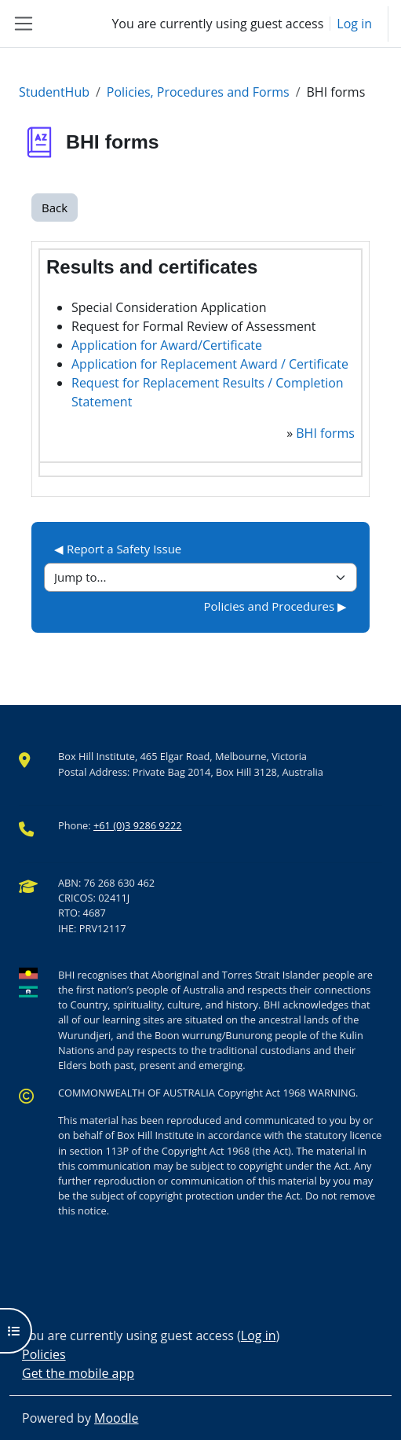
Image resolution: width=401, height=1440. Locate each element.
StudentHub (54, 92)
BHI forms (325, 433)
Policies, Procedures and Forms (198, 92)
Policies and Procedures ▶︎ (275, 606)
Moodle (116, 1418)
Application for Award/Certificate (166, 345)
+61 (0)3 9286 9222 (137, 825)
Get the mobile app (78, 1373)
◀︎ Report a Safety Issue (117, 549)
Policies (44, 1354)
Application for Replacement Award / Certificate (209, 364)
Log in (354, 23)
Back (54, 207)
